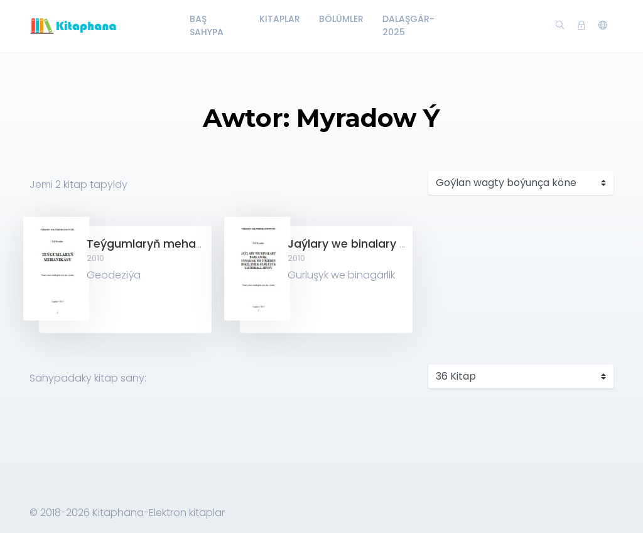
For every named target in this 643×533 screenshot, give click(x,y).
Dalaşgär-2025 (408, 25)
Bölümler (341, 19)
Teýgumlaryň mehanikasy (159, 243)
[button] (602, 26)
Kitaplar (279, 19)
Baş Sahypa (207, 25)
